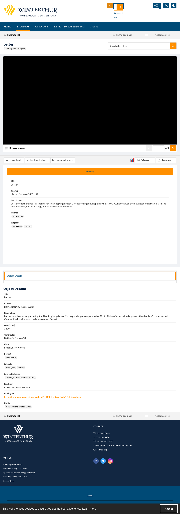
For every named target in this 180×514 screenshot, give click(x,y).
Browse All (23, 26)
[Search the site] (123, 6)
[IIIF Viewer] (145, 59)
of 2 (167, 158)
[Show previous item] (149, 158)
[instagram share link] (110, 461)
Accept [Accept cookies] (169, 508)
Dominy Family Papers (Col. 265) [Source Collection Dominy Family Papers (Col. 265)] (20, 378)
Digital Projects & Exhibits (69, 26)
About (94, 26)
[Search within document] (173, 46)
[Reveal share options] (156, 6)
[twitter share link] (103, 461)
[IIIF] (131, 58)
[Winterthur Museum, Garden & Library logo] (30, 11)
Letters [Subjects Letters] (28, 227)
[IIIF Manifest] (166, 59)
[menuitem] (90, 496)
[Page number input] (158, 158)
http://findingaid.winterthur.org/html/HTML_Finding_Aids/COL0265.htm (42, 397)
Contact (90, 496)
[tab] (90, 172)
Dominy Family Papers (15, 48)
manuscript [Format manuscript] (18, 217)
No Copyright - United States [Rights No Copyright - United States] (18, 407)
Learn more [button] (89, 508)
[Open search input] (148, 6)
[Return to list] (27, 35)
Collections (41, 26)
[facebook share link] (96, 461)
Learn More (8, 481)
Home (7, 26)
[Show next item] (173, 158)
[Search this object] (139, 46)
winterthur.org (100, 450)
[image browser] (16, 158)
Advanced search (116, 12)
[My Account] (165, 6)
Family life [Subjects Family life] (17, 227)
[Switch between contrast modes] (173, 6)
